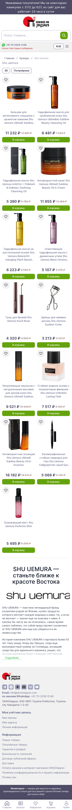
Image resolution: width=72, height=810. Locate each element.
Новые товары (11, 739)
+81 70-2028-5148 (42, 696)
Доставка (8, 763)
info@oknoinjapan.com (23, 692)
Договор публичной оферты (19, 758)
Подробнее (12, 657)
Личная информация (14, 727)
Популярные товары (14, 744)
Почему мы (9, 777)
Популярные (21, 70)
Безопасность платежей (17, 753)
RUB (58, 46)
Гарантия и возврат (14, 749)
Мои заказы (9, 717)
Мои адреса (9, 722)
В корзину (18, 139)
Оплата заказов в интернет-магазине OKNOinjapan (33, 767)
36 (6, 70)
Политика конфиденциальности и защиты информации (35, 772)
